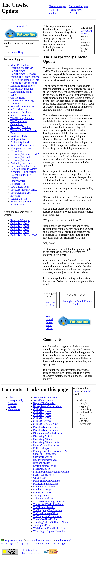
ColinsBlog (39, 409)
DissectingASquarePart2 (46, 442)
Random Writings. (20, 220)
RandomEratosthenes (44, 486)
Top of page (58, 543)
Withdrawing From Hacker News (20, 203)
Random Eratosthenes (22, 145)
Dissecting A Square (21, 160)
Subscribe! (21, 26)
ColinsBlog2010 (42, 421)
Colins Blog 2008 (19, 229)
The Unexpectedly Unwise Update (15, 402)
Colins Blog (16, 52)
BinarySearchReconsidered (47, 406)
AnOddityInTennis (43, 400)
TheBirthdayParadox (44, 507)
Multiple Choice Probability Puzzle (20, 141)
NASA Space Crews (21, 115)
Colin (76, 391)
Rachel (87, 391)
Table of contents (53, 11)
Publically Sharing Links (23, 82)
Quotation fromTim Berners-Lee (31, 551)
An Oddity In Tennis (21, 163)
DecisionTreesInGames (45, 430)
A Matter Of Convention (23, 171)
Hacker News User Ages (23, 73)
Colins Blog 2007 (19, 232)
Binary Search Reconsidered (18, 182)
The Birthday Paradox (22, 118)
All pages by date (24, 543)
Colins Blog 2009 (19, 226)
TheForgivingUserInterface (47, 510)
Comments (14, 409)
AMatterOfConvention (45, 397)
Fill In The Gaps (19, 109)
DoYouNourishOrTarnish (46, 445)
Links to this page (78, 6)
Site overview (42, 543)
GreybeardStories (42, 456)
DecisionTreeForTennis (45, 427)
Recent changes (57, 6)
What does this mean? (41, 540)
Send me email (63, 540)
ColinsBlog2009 (42, 418)
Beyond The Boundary (22, 106)
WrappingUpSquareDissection (49, 531)
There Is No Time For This (24, 79)
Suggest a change (14, 540)
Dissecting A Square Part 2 (24, 154)
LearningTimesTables (44, 465)
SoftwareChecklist (43, 498)
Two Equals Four (19, 186)
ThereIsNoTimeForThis (46, 519)
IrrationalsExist (41, 462)
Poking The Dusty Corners (24, 76)
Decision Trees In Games (23, 169)
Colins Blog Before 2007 (23, 235)
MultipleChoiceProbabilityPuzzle (51, 471)
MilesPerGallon (41, 468)
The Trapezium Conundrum (18, 123)
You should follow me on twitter (49, 322)
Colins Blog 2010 (19, 223)
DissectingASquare (43, 439)
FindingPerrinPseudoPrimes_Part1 (51, 451)
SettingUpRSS (41, 495)
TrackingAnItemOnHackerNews (50, 522)
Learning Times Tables (22, 85)
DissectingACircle (43, 436)
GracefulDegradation (44, 454)
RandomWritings (42, 489)
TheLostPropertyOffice (45, 513)
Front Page (7, 543)
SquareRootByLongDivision (48, 501)
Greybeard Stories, (86, 32)
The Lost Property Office (23, 189)
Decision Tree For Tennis (23, 166)
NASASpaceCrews (43, 474)
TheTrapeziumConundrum (47, 516)
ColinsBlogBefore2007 (45, 424)
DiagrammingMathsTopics (47, 433)
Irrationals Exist (19, 136)
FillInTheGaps (41, 448)
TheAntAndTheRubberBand (48, 504)
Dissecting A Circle (20, 157)
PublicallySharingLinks (45, 483)
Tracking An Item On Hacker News (21, 69)
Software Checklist (20, 112)
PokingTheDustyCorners (46, 480)
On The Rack (17, 97)
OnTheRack (39, 477)
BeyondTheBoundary (44, 403)
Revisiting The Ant (20, 127)
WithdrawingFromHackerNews (50, 528)
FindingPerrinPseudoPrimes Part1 (77, 302)
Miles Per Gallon (19, 65)
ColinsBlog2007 (42, 412)
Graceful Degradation (21, 88)
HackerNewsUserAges (45, 459)
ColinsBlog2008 (42, 415)
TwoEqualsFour (41, 525)
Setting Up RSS (18, 198)
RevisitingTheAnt (42, 492)
